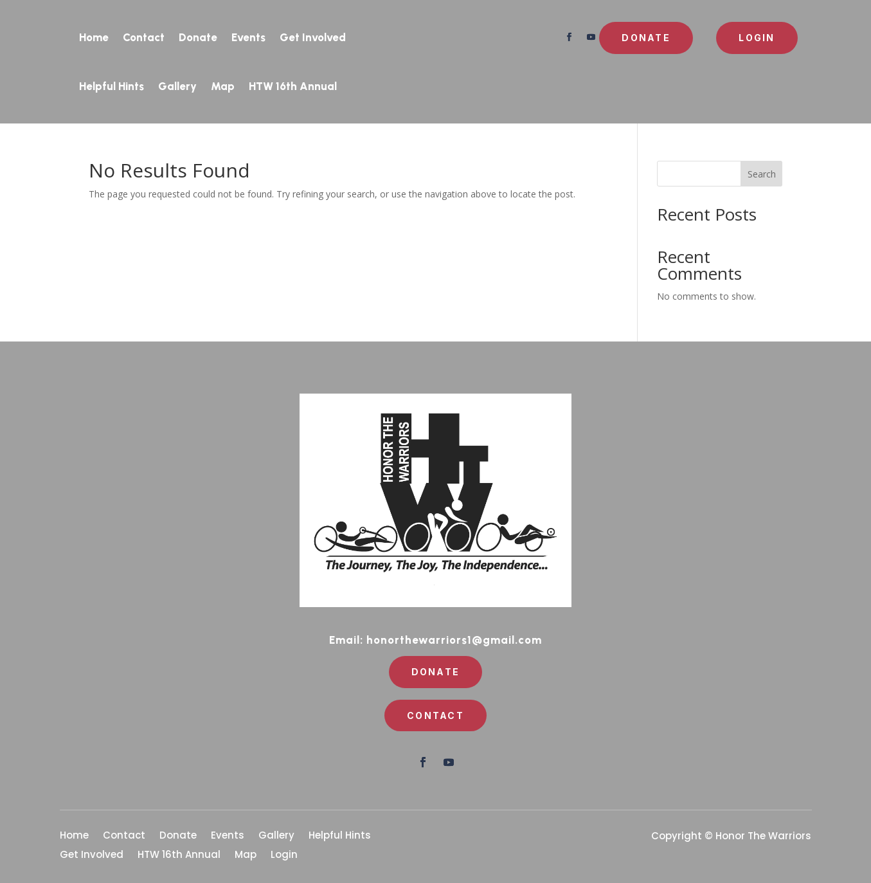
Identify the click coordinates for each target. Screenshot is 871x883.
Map (223, 86)
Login (757, 37)
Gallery (177, 86)
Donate (198, 37)
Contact (144, 37)
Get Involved (313, 37)
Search (762, 174)
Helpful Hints (111, 86)
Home (94, 37)
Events (248, 37)
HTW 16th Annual (293, 86)
